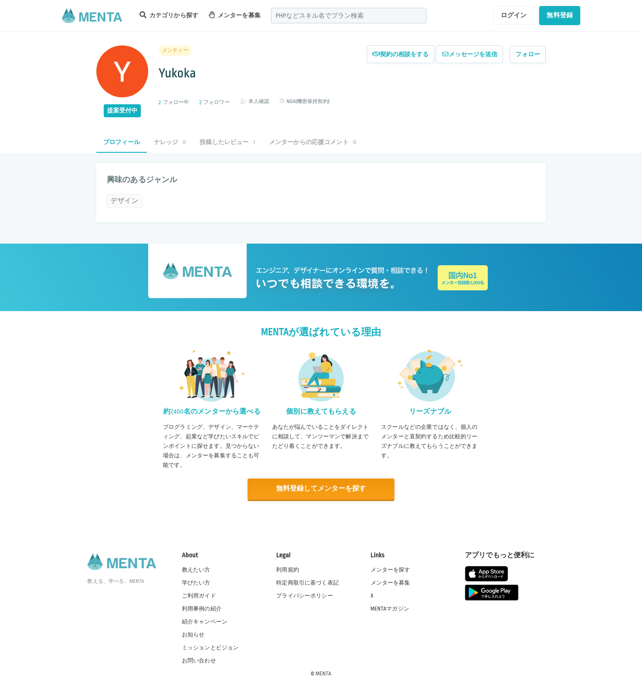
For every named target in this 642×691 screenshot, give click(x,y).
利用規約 (287, 569)
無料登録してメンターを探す (321, 488)
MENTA (323, 673)
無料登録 (560, 15)
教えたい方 (196, 569)
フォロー (527, 54)
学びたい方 (196, 582)
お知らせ (193, 634)
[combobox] (348, 15)
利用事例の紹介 (202, 608)
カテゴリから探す (169, 15)
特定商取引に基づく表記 (307, 582)
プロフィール (121, 142)
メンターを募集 (235, 15)
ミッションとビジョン (210, 647)
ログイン (514, 15)
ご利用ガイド (199, 595)
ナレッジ (170, 142)
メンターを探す (390, 569)
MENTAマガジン (390, 608)
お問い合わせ (199, 660)
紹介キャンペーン (204, 621)
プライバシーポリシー (304, 595)
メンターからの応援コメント (312, 142)
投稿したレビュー (227, 142)
